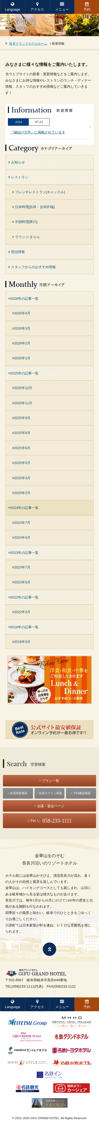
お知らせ (16, 162)
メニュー (62, 6)
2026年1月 (21, 358)
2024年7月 (21, 523)
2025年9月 (21, 418)
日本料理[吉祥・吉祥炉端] (33, 207)
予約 (86, 6)
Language (12, 6)
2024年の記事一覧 (23, 508)
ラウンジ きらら (26, 237)
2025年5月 (21, 463)
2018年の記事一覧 (23, 627)
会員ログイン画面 (50, 793)
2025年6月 (21, 448)
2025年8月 (21, 433)
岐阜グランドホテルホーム (28, 43)
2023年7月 (21, 567)
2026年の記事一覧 (23, 299)
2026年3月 (21, 328)
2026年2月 (21, 343)
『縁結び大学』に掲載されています (37, 132)
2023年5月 (21, 582)
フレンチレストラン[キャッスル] (38, 192)
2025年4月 (21, 478)
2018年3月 (21, 642)
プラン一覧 (50, 781)
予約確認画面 (82, 793)
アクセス (37, 6)
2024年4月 (21, 538)
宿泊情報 (16, 252)
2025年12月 (22, 388)
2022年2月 (21, 612)
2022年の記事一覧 (23, 597)
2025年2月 (21, 493)
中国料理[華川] (24, 222)
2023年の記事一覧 (23, 553)
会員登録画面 (18, 793)
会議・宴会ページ (50, 806)
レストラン (18, 177)
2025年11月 (22, 403)
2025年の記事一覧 (23, 373)
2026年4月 (21, 313)
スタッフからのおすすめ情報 (32, 267)
